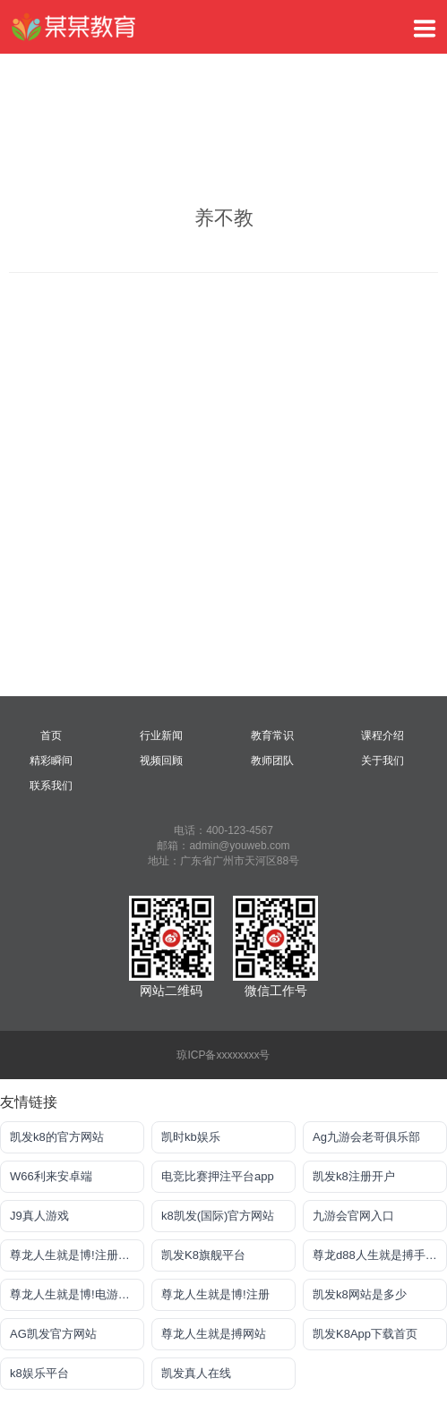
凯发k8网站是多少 (360, 1294)
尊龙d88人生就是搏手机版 (380, 1255)
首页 (51, 735)
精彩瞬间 (51, 760)
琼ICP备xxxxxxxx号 (223, 1055)
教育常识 (272, 735)
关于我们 (382, 760)
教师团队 (272, 760)
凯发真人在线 (196, 1373)
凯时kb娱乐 (190, 1137)
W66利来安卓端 (51, 1176)
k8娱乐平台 (39, 1373)
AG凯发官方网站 (53, 1333)
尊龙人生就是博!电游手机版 (77, 1294)
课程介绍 (382, 735)
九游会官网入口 (353, 1215)
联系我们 (51, 785)
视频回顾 (161, 760)
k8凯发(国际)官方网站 (217, 1215)
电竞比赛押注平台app (217, 1176)
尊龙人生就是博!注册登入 (76, 1255)
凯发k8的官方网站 (57, 1137)
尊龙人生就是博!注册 (215, 1294)
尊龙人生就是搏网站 (213, 1333)
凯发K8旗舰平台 (203, 1255)
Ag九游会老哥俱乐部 (366, 1137)
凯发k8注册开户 (354, 1176)
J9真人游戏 (39, 1215)
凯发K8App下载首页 (365, 1333)
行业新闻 (161, 735)
